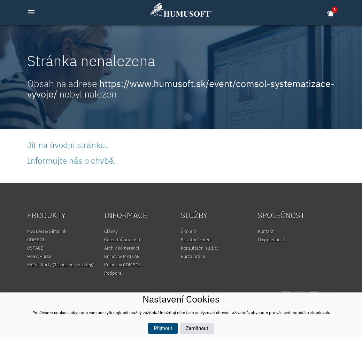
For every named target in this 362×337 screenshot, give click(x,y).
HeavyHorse (39, 256)
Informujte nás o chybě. (71, 160)
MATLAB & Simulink (47, 231)
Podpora (113, 273)
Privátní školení (196, 240)
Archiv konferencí (121, 248)
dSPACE (35, 248)
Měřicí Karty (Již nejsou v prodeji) (60, 265)
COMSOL (36, 240)
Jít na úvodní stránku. (67, 144)
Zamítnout (197, 328)
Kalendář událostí (122, 240)
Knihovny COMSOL (122, 265)
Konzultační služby (199, 248)
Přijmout (163, 328)
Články (111, 231)
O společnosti (271, 240)
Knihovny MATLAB (122, 256)
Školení (188, 231)
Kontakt (266, 231)
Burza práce (193, 256)
